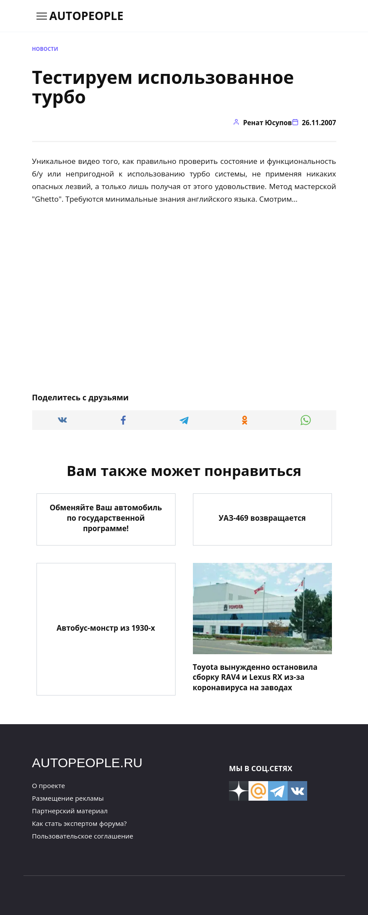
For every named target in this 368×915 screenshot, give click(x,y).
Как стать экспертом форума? (79, 823)
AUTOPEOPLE (87, 15)
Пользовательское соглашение (82, 836)
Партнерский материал (70, 810)
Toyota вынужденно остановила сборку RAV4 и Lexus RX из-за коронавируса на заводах (255, 677)
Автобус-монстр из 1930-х (105, 628)
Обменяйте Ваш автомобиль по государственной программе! (106, 517)
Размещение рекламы (68, 798)
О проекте (48, 785)
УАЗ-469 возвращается (262, 518)
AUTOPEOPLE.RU (87, 762)
